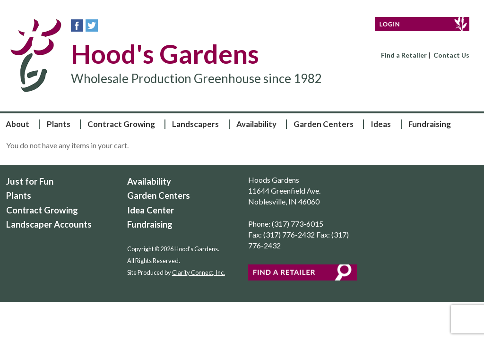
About (17, 124)
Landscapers (195, 124)
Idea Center (150, 210)
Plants (58, 124)
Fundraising (429, 124)
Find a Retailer (404, 55)
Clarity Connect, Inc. (198, 272)
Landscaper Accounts (49, 224)
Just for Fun (29, 181)
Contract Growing (121, 124)
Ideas (381, 124)
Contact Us (451, 55)
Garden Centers (324, 124)
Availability (256, 124)
